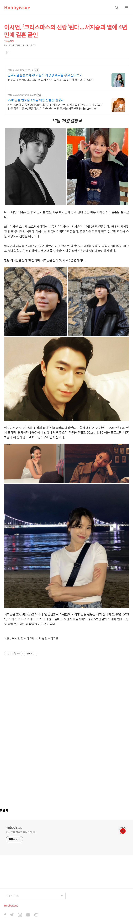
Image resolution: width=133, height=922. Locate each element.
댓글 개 (4, 810)
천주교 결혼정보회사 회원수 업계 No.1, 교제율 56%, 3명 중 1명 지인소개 (50, 80)
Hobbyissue (17, 7)
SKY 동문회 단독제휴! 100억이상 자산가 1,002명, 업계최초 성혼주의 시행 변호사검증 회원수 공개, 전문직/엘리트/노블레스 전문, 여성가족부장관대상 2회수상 (55, 106)
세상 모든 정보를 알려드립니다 (21, 832)
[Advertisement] (66, 731)
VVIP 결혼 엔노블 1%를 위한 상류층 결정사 (36, 100)
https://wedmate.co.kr (20, 69)
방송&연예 (9, 41)
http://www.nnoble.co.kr (22, 94)
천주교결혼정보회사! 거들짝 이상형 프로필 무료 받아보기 (45, 75)
